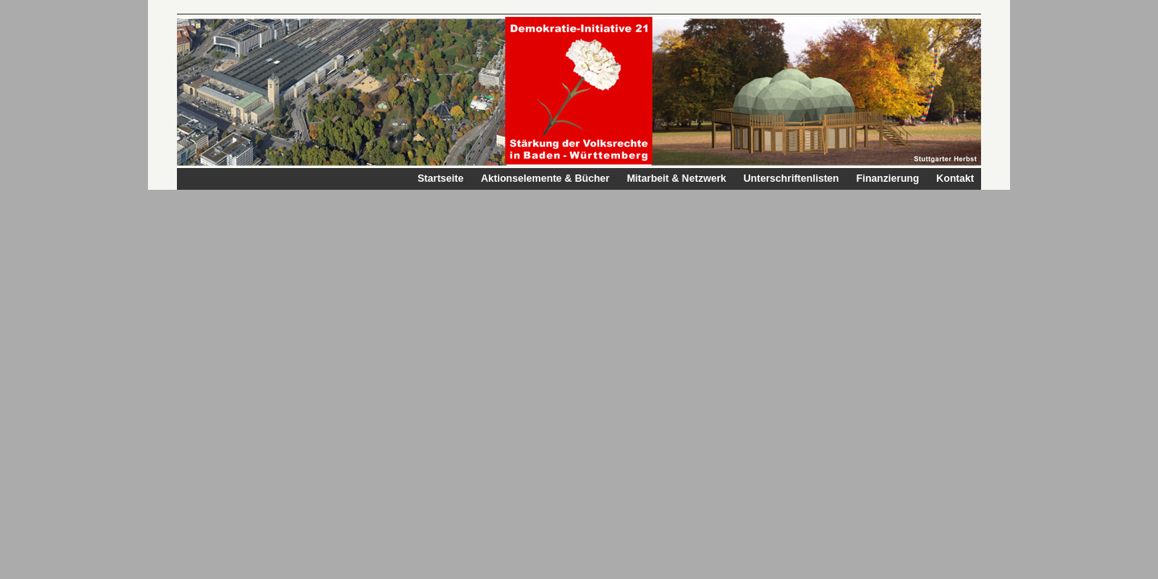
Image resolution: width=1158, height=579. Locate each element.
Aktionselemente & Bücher (545, 178)
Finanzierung (887, 178)
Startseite (440, 178)
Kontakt (955, 178)
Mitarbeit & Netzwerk (676, 178)
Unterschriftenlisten (791, 178)
